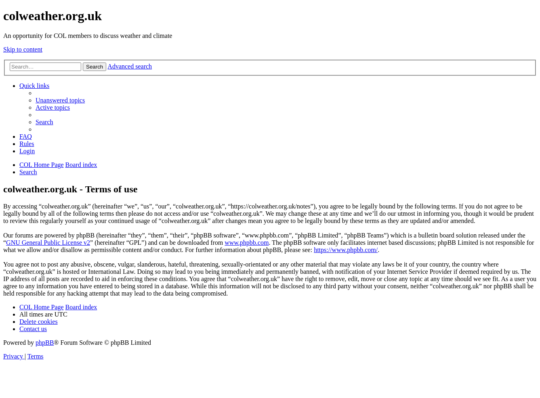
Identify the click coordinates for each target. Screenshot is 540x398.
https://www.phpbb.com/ (346, 249)
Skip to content (22, 49)
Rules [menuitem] (26, 143)
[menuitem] (60, 100)
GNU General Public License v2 (48, 242)
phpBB (45, 342)
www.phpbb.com (247, 242)
